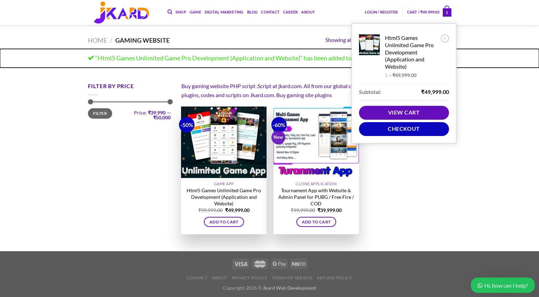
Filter (100, 113)
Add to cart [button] (224, 222)
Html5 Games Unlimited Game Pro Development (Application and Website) (409, 52)
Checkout (404, 129)
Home (97, 40)
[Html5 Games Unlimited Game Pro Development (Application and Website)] (224, 142)
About (308, 12)
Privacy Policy (250, 277)
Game (195, 12)
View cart (404, 112)
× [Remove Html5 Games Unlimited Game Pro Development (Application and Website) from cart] (444, 38)
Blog (252, 12)
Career (290, 12)
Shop (181, 12)
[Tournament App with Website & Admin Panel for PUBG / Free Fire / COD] (316, 142)
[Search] (170, 12)
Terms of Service (292, 277)
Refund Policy (334, 277)
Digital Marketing (224, 12)
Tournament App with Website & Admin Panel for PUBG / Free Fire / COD (316, 196)
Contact (270, 12)
